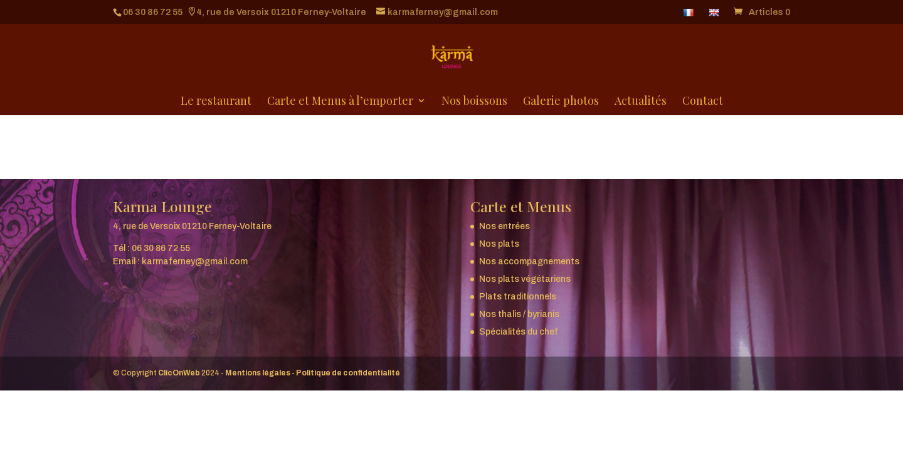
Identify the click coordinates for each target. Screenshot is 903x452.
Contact (702, 102)
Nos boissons (474, 102)
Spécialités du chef (518, 331)
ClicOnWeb (179, 373)
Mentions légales (257, 373)
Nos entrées (504, 226)
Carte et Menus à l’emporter (340, 102)
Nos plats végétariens (525, 279)
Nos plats (499, 244)
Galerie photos (561, 102)
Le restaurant (216, 102)
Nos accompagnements (529, 261)
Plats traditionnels (517, 296)
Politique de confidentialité (348, 373)
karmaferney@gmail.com (195, 261)
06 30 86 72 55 (152, 12)
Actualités (641, 102)
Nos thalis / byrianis (519, 314)
